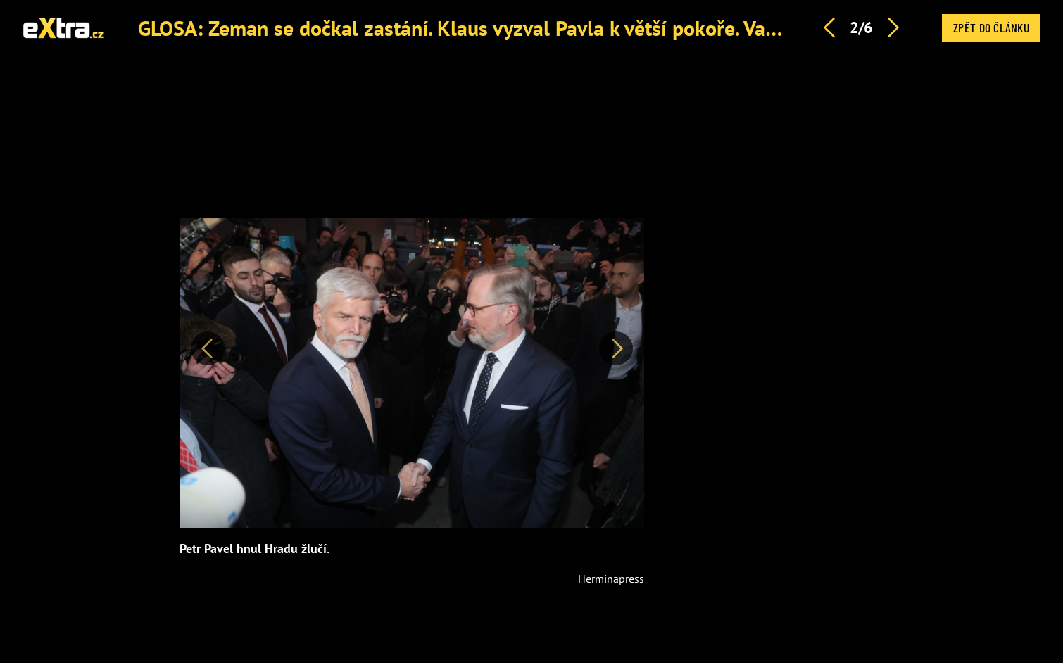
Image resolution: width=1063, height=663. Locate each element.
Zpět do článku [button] (991, 27)
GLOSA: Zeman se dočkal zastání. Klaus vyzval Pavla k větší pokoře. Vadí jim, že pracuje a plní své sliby (597, 28)
